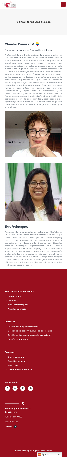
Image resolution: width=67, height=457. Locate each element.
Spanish (44, 454)
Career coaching (16, 357)
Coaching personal (17, 361)
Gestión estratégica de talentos (23, 326)
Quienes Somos (15, 296)
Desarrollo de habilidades (20, 369)
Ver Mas (8, 426)
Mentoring (13, 365)
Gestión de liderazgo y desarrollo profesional (29, 335)
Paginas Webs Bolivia (42, 450)
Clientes (12, 300)
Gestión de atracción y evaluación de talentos (30, 330)
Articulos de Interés (17, 309)
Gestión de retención (18, 339)
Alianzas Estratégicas (18, 304)
